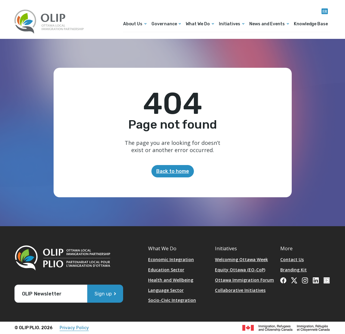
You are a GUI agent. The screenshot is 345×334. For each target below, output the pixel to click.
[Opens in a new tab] (283, 279)
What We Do (198, 24)
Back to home (172, 171)
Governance (164, 24)
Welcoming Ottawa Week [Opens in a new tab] (241, 259)
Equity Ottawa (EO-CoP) (240, 270)
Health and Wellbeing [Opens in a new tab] (170, 280)
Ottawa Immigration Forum (244, 280)
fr (324, 11)
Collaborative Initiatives (240, 290)
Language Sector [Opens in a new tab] (166, 290)
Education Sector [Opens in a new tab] (166, 270)
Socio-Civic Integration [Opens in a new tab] (172, 300)
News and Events (267, 24)
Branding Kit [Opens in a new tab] (293, 270)
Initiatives (229, 24)
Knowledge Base (311, 24)
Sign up (103, 294)
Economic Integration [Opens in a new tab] (171, 259)
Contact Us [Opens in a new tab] (292, 259)
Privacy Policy (74, 327)
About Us (132, 24)
